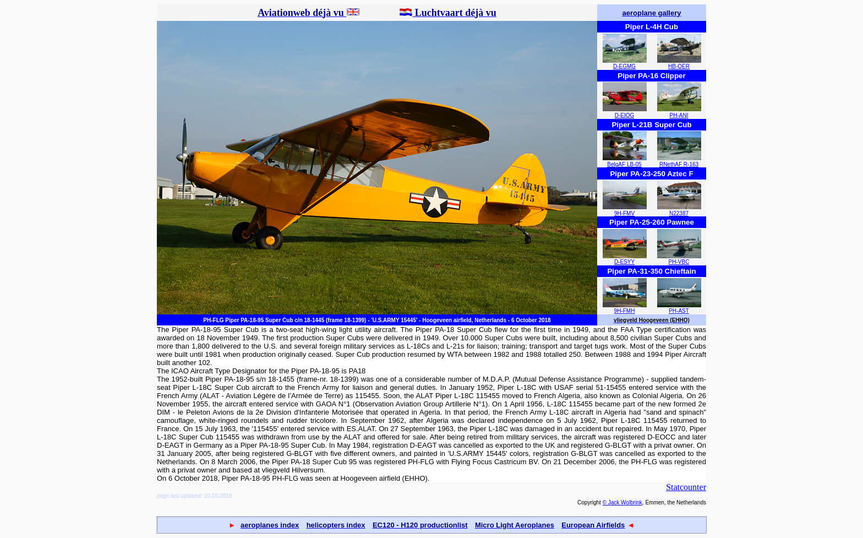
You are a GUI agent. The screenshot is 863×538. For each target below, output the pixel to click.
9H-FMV (624, 213)
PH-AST (679, 311)
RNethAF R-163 (678, 164)
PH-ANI (679, 115)
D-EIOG (625, 115)
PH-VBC (679, 262)
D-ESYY (624, 262)
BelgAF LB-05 (624, 164)
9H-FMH (624, 311)
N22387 (679, 213)
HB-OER (679, 66)
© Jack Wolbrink (622, 502)
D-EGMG (624, 66)
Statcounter (686, 487)
